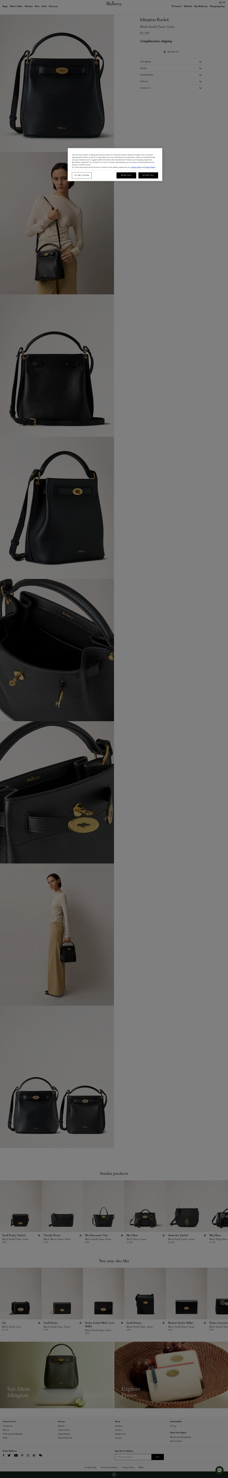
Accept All (148, 175)
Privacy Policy (150, 167)
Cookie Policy (136, 167)
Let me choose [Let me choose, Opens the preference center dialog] (81, 175)
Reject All (126, 175)
